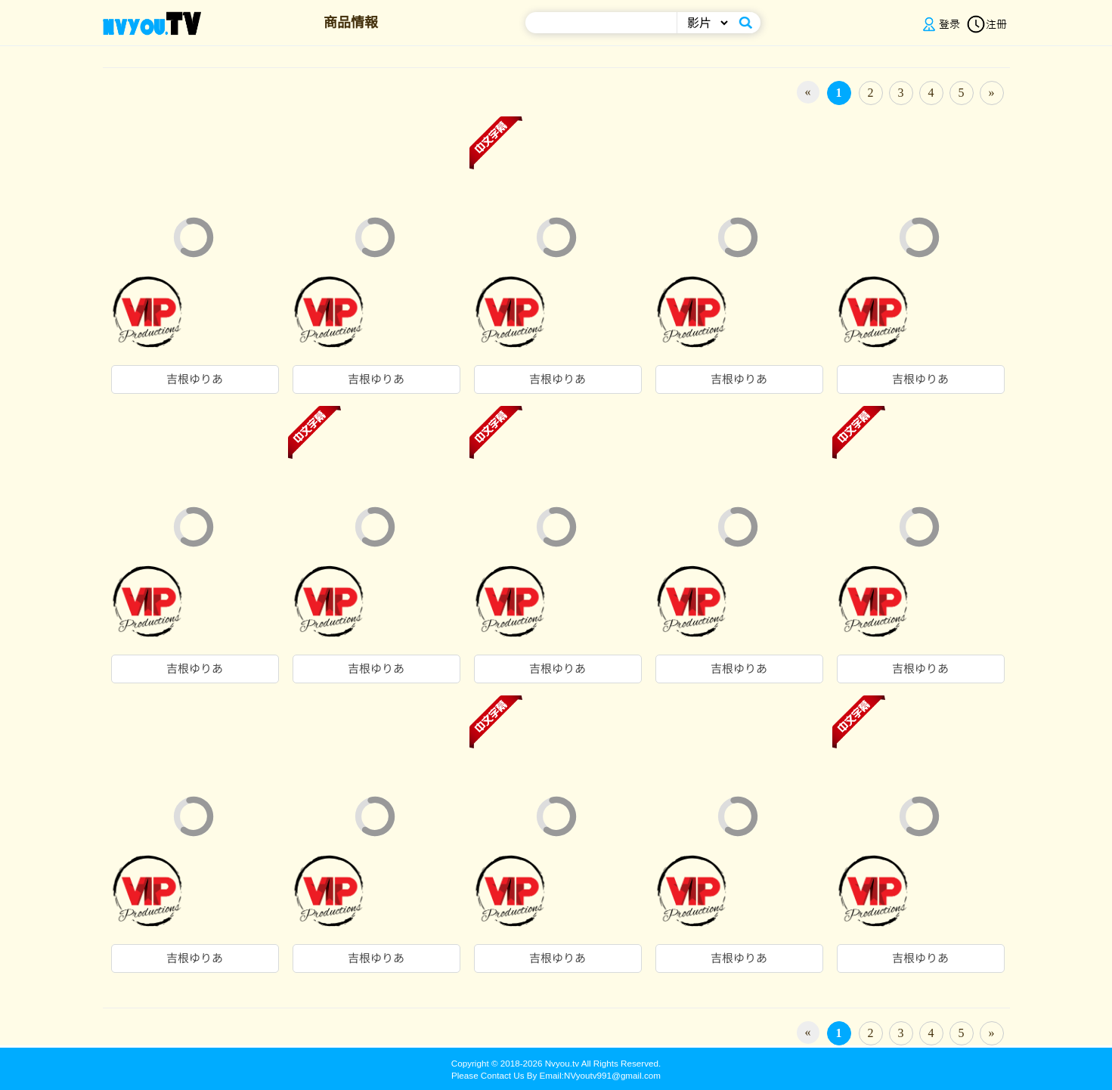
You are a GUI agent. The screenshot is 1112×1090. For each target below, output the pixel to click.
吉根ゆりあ (194, 379)
